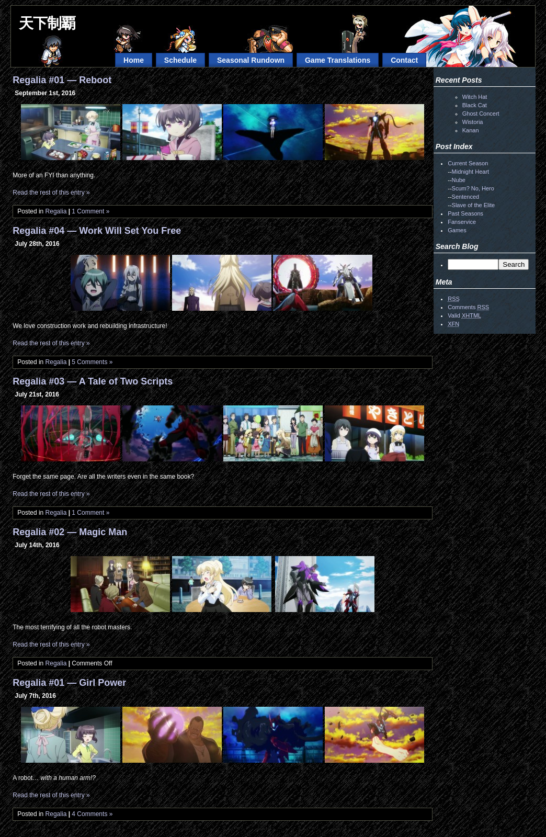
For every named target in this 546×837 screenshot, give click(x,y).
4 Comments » (92, 814)
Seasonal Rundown (251, 60)
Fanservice (462, 222)
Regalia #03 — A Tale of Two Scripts (93, 381)
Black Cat (474, 105)
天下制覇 (47, 23)
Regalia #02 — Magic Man (70, 532)
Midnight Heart (471, 171)
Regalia (56, 211)
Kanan (470, 130)
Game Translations (337, 60)
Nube (458, 180)
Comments (468, 307)
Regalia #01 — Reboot (62, 80)
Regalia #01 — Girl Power (69, 682)
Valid (464, 315)
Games (457, 230)
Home (133, 60)
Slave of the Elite (473, 205)
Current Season (468, 163)
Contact (404, 60)
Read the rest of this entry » (51, 192)
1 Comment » (90, 211)
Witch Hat (474, 97)
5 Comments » (92, 362)
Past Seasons (465, 213)
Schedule (180, 60)
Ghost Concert (480, 113)
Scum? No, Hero (473, 188)
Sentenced (466, 197)
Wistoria (472, 122)
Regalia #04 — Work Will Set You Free (97, 230)
